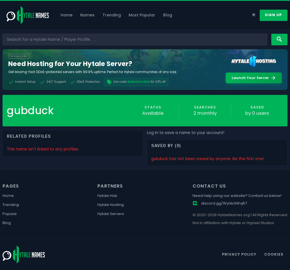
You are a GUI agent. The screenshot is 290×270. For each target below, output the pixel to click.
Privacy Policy (239, 254)
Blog (167, 15)
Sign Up (273, 14)
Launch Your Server (254, 78)
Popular (10, 213)
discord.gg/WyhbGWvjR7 (220, 203)
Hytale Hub (107, 195)
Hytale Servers (110, 213)
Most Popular (142, 15)
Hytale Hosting (110, 204)
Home (66, 15)
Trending (112, 15)
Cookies (273, 254)
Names (87, 15)
